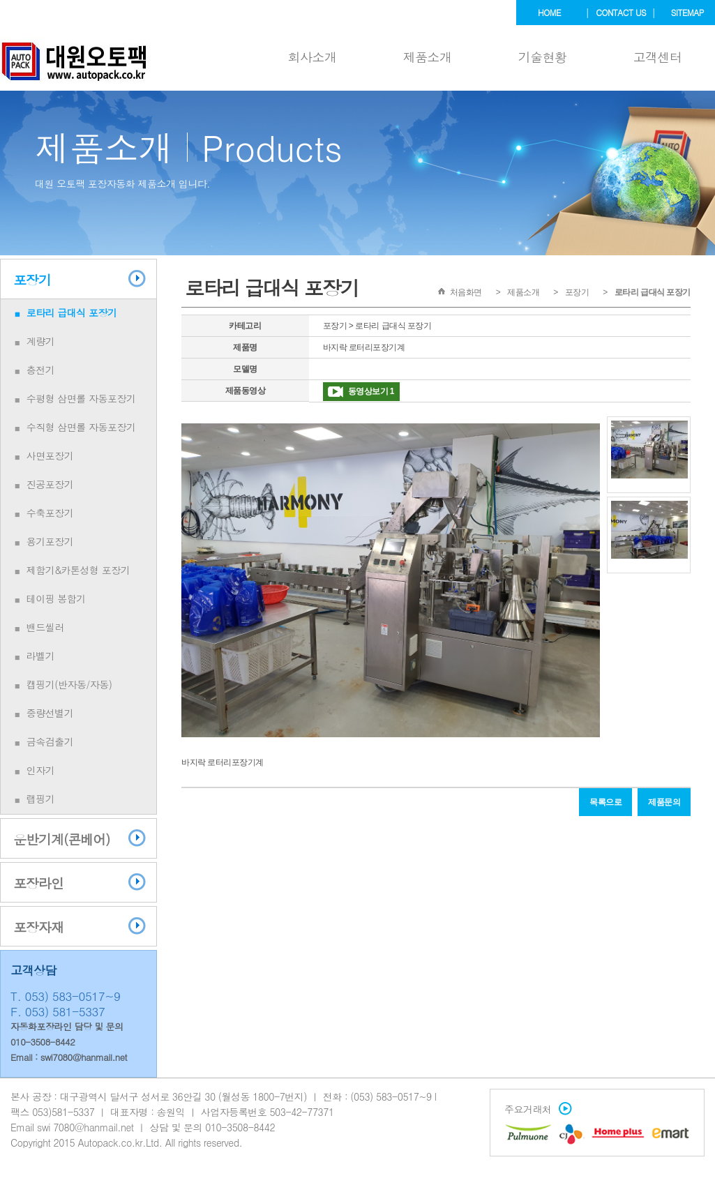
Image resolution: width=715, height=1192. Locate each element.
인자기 (41, 770)
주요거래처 (534, 1109)
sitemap (687, 12)
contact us (621, 12)
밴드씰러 (45, 627)
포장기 (32, 279)
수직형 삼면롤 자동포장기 (81, 427)
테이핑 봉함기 (56, 598)
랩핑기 (41, 799)
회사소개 (312, 57)
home (549, 12)
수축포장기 (50, 513)
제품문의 (664, 802)
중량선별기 (50, 713)
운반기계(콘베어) (61, 838)
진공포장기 (50, 484)
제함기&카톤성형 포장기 (78, 570)
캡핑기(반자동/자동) (69, 684)
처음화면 (466, 292)
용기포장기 (50, 541)
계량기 (41, 341)
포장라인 (38, 882)
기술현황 (542, 57)
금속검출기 (50, 741)
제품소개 (427, 57)
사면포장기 (50, 455)
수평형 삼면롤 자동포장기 (81, 398)
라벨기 (41, 656)
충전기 (41, 370)
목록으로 (605, 802)
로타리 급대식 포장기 (72, 312)
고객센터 (657, 57)
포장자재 (38, 926)
